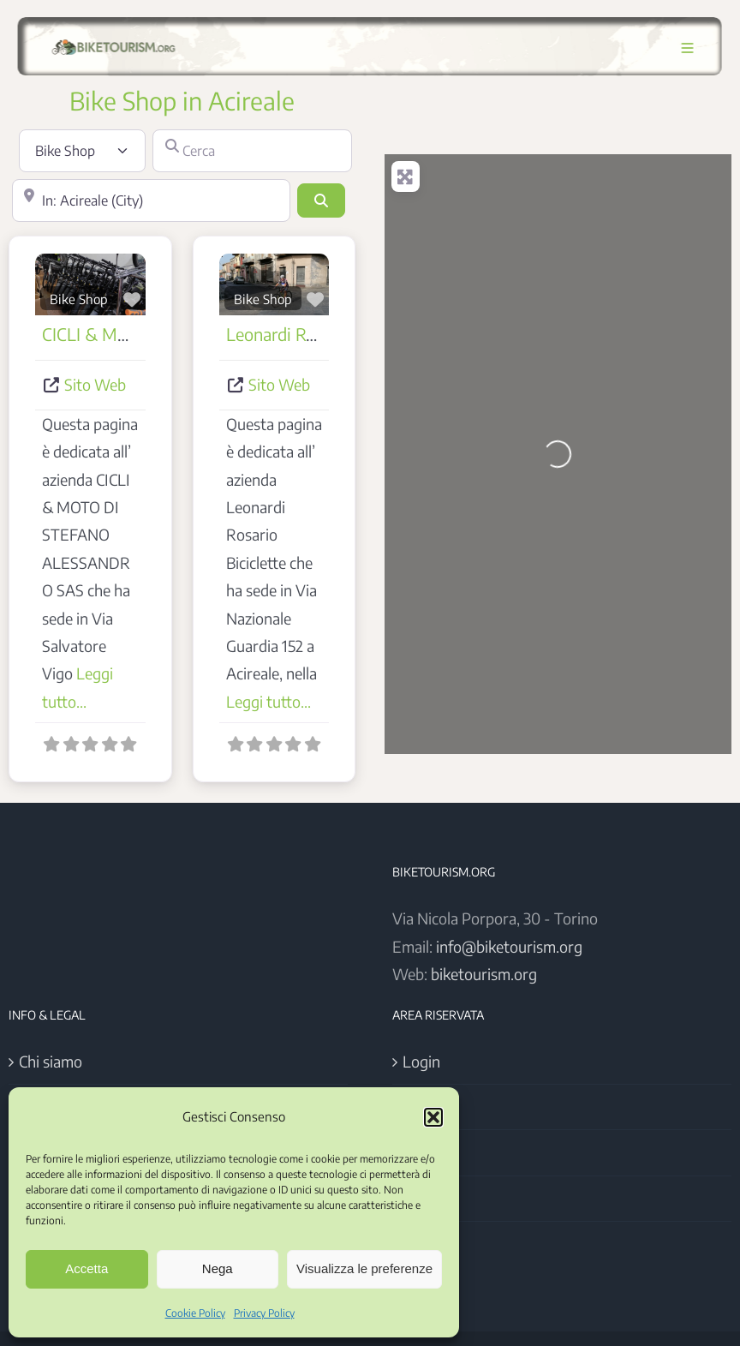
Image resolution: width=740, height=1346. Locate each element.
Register (431, 1106)
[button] (433, 1117)
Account (430, 1152)
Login (421, 1061)
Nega (217, 1268)
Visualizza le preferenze (364, 1268)
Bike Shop (79, 298)
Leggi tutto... (268, 701)
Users (422, 1198)
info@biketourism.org (509, 946)
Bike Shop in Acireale (182, 100)
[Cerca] (252, 150)
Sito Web (95, 384)
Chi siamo (50, 1061)
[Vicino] (151, 200)
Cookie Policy (195, 1313)
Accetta (86, 1268)
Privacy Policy (264, 1313)
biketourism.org (484, 974)
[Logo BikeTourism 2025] (110, 40)
